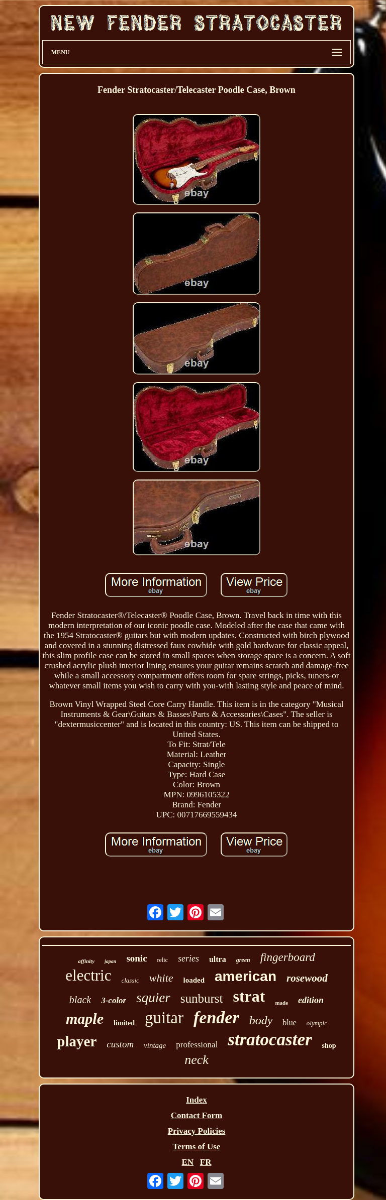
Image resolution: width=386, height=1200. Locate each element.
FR (206, 1162)
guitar (164, 1018)
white (161, 978)
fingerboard (287, 957)
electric (88, 975)
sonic (136, 958)
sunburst (201, 998)
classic (130, 980)
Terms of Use (197, 1146)
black (80, 999)
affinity (86, 961)
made (281, 1003)
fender (216, 1017)
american (245, 976)
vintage (155, 1045)
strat (249, 996)
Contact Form (196, 1115)
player (76, 1041)
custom (120, 1044)
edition (311, 1000)
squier (153, 997)
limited (124, 1023)
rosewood (307, 978)
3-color (113, 1000)
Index (196, 1100)
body (261, 1020)
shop (329, 1045)
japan (110, 961)
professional (197, 1044)
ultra (217, 959)
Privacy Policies (197, 1131)
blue (289, 1022)
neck (196, 1059)
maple (85, 1018)
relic (162, 960)
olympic (317, 1023)
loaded (194, 980)
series (188, 958)
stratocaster (270, 1039)
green (243, 960)
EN (187, 1162)
